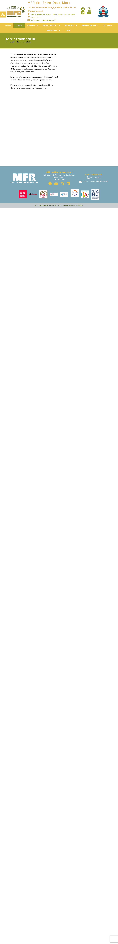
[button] (3, 14)
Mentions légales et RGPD (74, 533)
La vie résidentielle (24, 42)
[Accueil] (6, 42)
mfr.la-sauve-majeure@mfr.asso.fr (43, 20)
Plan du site (61, 533)
